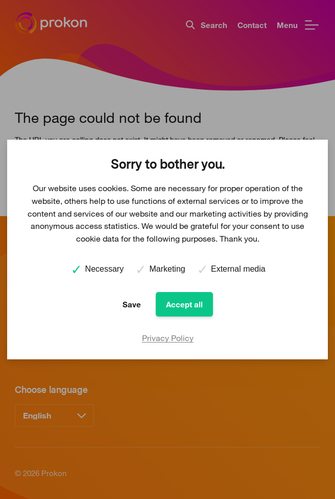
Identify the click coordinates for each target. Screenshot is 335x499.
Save (132, 304)
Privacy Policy (168, 338)
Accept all (184, 304)
